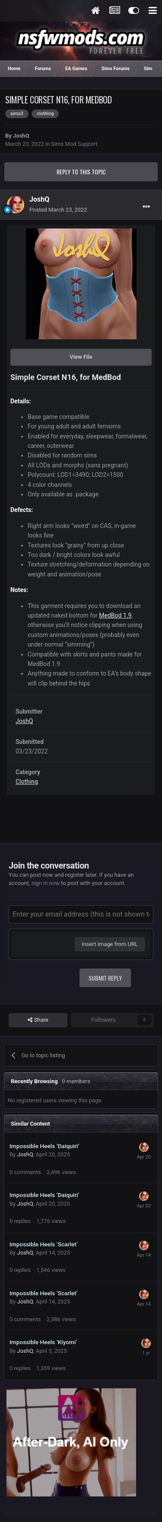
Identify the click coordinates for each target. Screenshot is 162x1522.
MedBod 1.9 (115, 615)
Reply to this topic (81, 171)
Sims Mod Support (74, 144)
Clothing (27, 781)
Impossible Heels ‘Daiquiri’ (44, 1145)
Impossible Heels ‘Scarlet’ (44, 1244)
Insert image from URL (110, 944)
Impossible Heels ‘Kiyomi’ (43, 1342)
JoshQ (21, 135)
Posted (58, 209)
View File (81, 357)
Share (38, 1020)
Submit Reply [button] (105, 977)
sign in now (45, 883)
